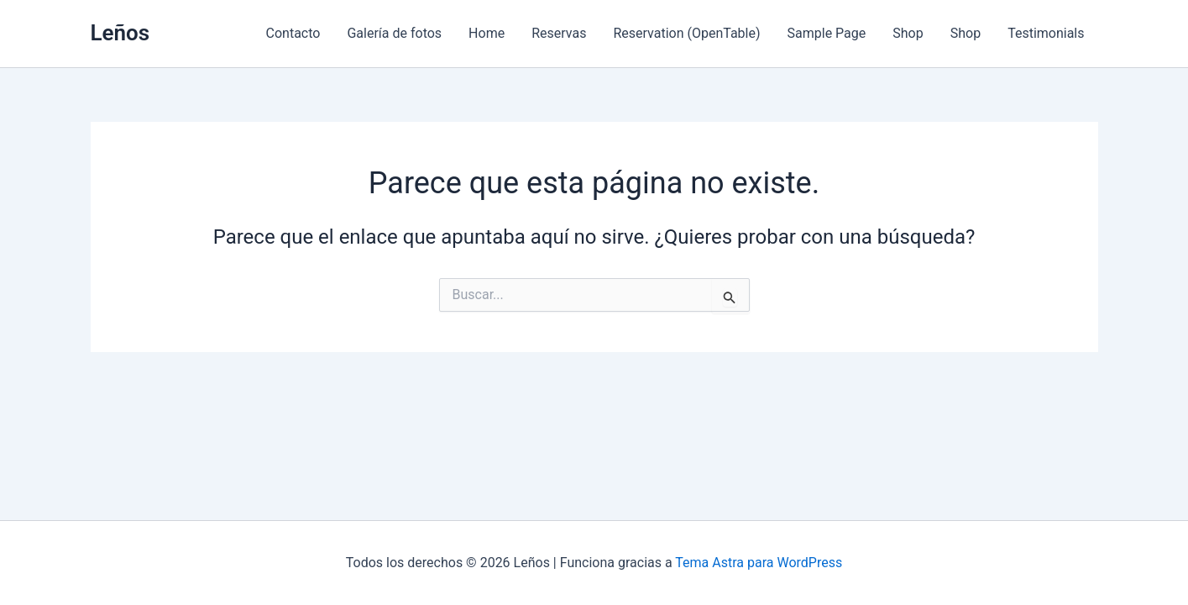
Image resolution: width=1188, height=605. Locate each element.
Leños (120, 32)
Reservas (558, 33)
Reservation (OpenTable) (686, 33)
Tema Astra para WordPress (758, 563)
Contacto (293, 33)
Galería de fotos (394, 33)
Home (486, 33)
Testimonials (1045, 33)
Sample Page (827, 33)
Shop (907, 33)
